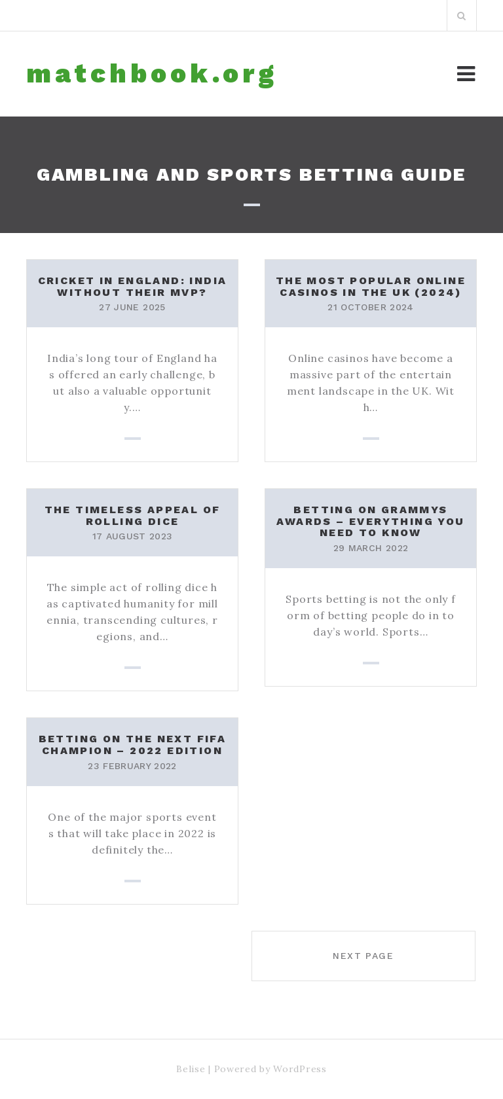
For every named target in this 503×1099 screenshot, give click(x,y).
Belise (190, 1069)
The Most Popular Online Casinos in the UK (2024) (371, 286)
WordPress (299, 1069)
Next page (363, 955)
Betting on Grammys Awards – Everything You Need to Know (370, 521)
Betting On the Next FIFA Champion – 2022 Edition (133, 744)
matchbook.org (152, 74)
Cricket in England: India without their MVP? (132, 286)
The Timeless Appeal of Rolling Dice (133, 515)
